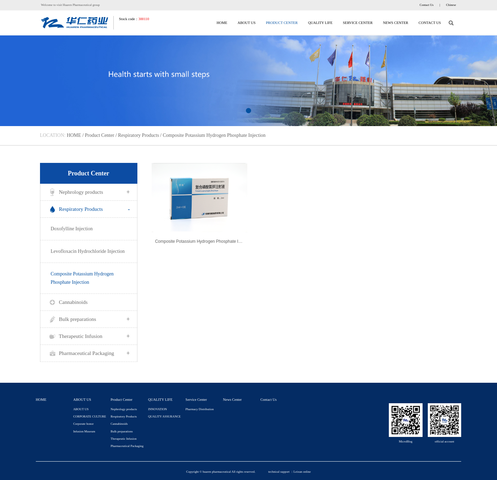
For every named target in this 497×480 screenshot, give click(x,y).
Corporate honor (83, 423)
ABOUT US (247, 23)
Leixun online (302, 471)
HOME (222, 23)
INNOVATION (157, 409)
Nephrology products (88, 192)
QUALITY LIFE (320, 23)
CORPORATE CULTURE (89, 416)
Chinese (451, 5)
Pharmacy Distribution (199, 409)
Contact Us (427, 5)
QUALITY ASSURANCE (164, 416)
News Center (395, 23)
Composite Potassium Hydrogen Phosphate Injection (214, 135)
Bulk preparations (88, 319)
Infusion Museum (84, 431)
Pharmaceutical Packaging (88, 353)
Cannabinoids (67, 302)
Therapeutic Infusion (88, 336)
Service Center (358, 23)
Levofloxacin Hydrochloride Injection (88, 251)
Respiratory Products (138, 135)
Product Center (281, 23)
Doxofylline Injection (72, 228)
